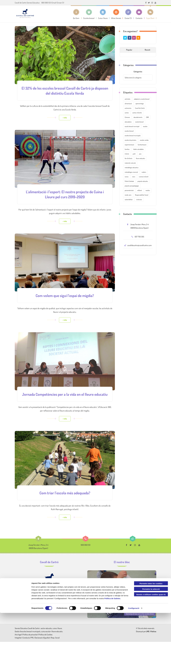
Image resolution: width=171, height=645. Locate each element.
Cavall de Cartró (140, 108)
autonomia (128, 108)
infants (127, 154)
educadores (128, 122)
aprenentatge (140, 103)
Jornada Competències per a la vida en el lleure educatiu (65, 395)
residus (148, 190)
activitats (127, 99)
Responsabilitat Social (141, 195)
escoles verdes (144, 140)
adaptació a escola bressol (141, 99)
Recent (147, 50)
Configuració (133, 640)
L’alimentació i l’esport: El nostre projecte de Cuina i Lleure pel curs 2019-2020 (65, 193)
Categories (138, 71)
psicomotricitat (129, 190)
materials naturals (130, 163)
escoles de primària (130, 140)
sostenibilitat (129, 199)
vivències (139, 199)
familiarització (142, 145)
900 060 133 (46, 2)
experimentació (129, 145)
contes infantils (137, 113)
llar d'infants (128, 158)
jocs (140, 154)
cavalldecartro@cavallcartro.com (139, 245)
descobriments (138, 117)
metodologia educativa (131, 167)
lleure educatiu (140, 158)
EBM (147, 117)
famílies (127, 149)
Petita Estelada (129, 181)
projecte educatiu (143, 181)
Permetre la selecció (151, 621)
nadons (144, 172)
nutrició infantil (143, 177)
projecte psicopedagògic (132, 186)
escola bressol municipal (132, 126)
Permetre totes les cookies (151, 616)
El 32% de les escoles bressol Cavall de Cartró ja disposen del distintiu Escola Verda (64, 90)
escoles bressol (129, 131)
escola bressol (139, 122)
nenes (126, 177)
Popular (129, 50)
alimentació (128, 103)
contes (127, 113)
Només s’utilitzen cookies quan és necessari (151, 627)
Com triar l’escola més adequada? (65, 496)
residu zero (128, 195)
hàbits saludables (138, 149)
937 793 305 (139, 236)
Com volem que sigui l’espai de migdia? (65, 294)
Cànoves (127, 117)
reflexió (139, 190)
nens (133, 177)
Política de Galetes (112, 630)
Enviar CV (60, 2)
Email (54, 2)
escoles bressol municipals (133, 135)
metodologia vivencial (131, 172)
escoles (145, 126)
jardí (134, 154)
